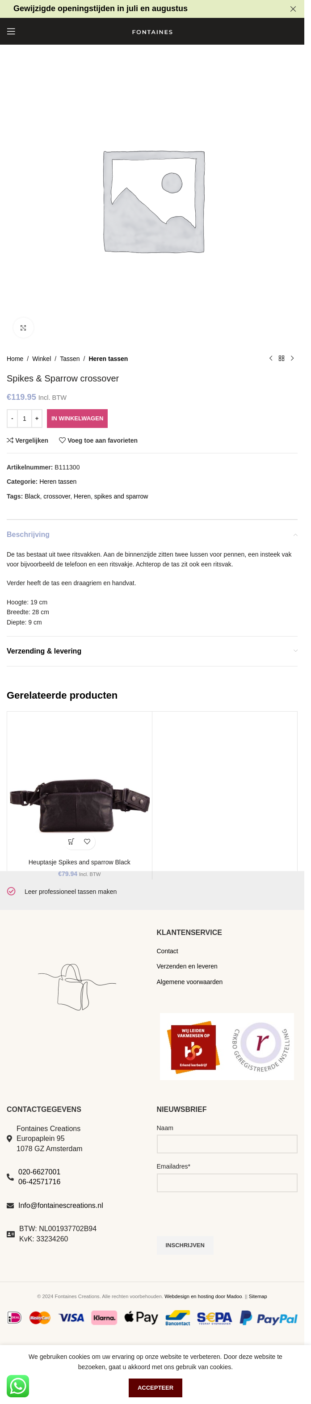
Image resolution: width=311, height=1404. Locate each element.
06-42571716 (39, 1182)
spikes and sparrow (121, 496)
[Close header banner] (293, 9)
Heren (82, 496)
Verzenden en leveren (187, 966)
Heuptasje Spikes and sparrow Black (79, 862)
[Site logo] (152, 30)
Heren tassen (108, 358)
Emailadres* (173, 1166)
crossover (56, 496)
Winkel (41, 358)
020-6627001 (39, 1172)
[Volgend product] (292, 358)
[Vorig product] (270, 358)
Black (32, 496)
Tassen (70, 358)
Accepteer (155, 1387)
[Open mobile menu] (11, 31)
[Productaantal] (24, 418)
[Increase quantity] (36, 418)
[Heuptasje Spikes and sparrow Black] (79, 784)
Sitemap (258, 1296)
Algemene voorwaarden (190, 981)
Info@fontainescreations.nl (60, 1205)
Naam (165, 1128)
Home (15, 358)
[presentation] (225, 1218)
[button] (72, 842)
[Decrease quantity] (12, 418)
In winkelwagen (77, 418)
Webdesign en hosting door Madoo (203, 1296)
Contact (167, 951)
